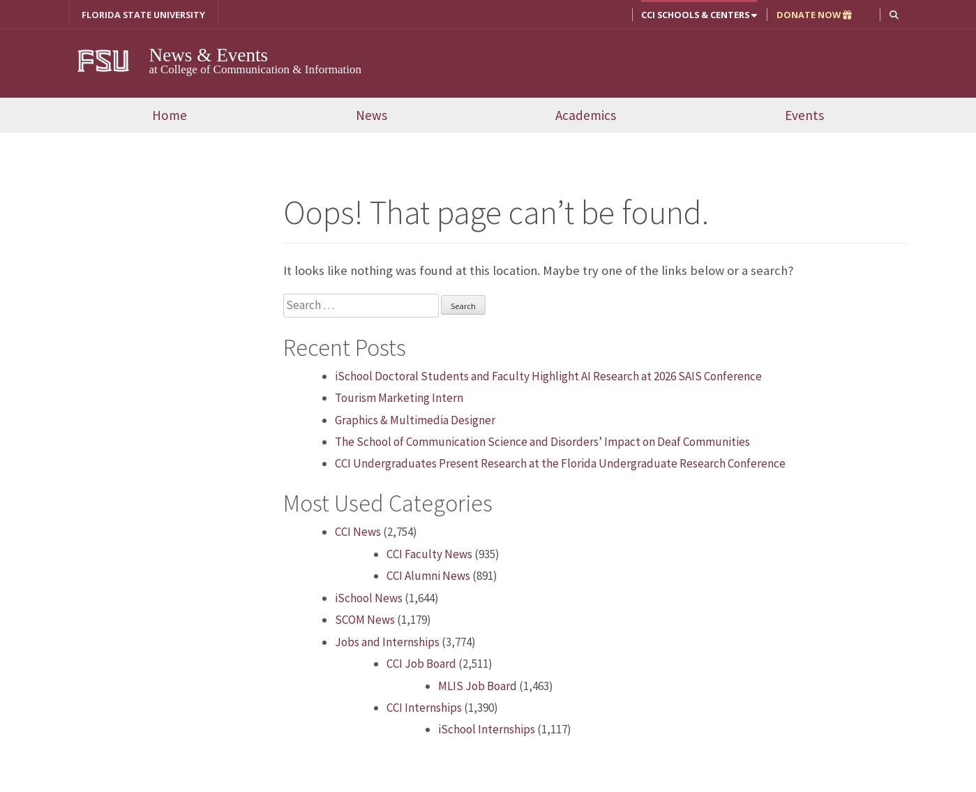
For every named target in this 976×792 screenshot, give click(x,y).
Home (169, 115)
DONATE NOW (814, 14)
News (371, 115)
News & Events (209, 55)
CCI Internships (424, 707)
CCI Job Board (421, 663)
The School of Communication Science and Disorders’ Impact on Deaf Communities (542, 441)
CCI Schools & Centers (699, 14)
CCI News (358, 531)
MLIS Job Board (477, 686)
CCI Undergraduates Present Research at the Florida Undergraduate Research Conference (560, 463)
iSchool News (369, 598)
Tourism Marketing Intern (399, 397)
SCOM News (365, 619)
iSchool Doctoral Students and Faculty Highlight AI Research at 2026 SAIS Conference (548, 376)
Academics (585, 115)
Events (804, 115)
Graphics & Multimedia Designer (415, 420)
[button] (894, 14)
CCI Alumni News (428, 575)
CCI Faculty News (429, 554)
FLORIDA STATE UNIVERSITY (143, 14)
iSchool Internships (486, 729)
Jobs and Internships (387, 642)
